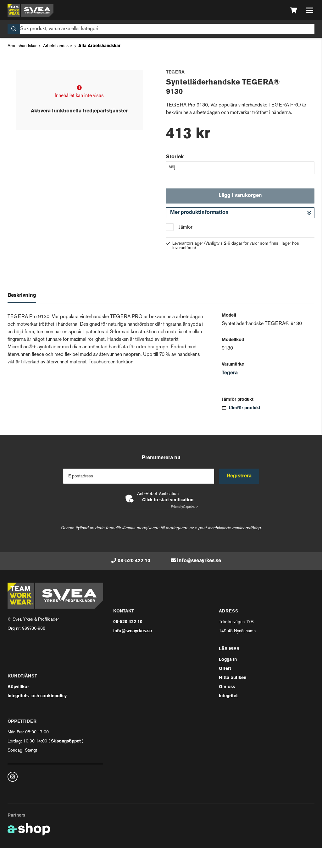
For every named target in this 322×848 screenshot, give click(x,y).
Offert (225, 669)
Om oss (227, 687)
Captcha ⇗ (184, 507)
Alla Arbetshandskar (99, 46)
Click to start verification (167, 500)
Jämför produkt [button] (241, 408)
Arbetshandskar (22, 46)
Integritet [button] (228, 696)
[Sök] (161, 29)
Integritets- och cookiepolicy (37, 696)
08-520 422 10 (134, 561)
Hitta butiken (232, 678)
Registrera (239, 476)
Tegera (230, 373)
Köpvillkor (18, 687)
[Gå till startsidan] (30, 10)
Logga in (228, 660)
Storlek (175, 157)
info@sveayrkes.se (199, 561)
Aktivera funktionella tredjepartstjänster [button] (79, 111)
